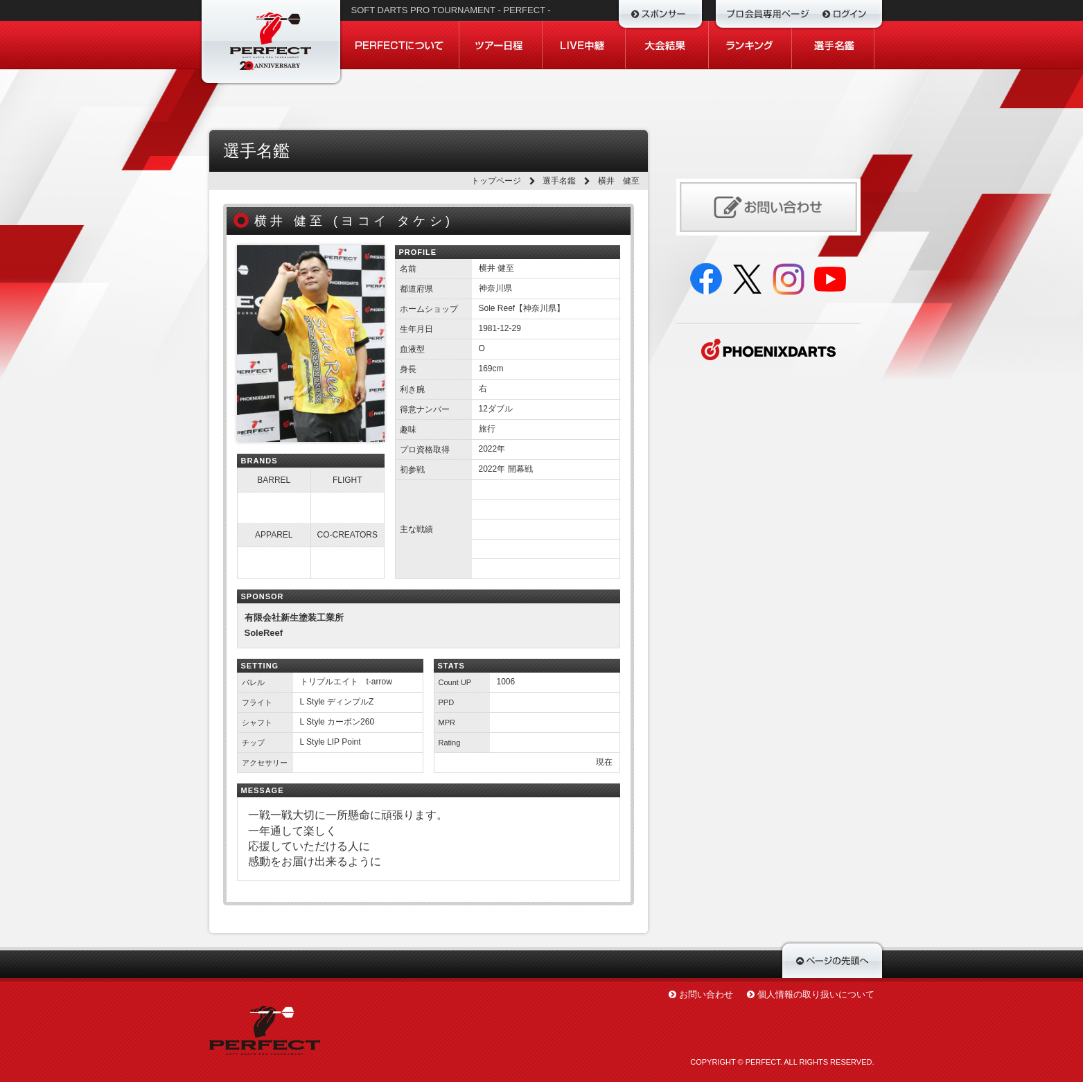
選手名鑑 (559, 181)
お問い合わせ (706, 994)
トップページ (496, 181)
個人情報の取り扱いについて (815, 994)
